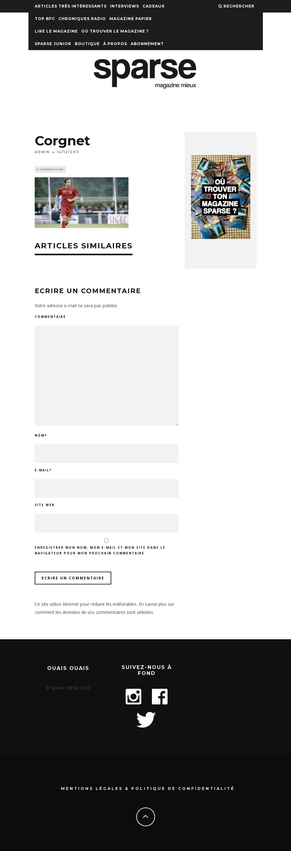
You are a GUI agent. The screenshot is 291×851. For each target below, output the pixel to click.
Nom (41, 436)
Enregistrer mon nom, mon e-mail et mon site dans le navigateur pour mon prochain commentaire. (100, 551)
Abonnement (147, 43)
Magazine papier (130, 18)
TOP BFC (45, 18)
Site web (45, 506)
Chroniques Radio (82, 18)
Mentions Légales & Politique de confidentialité (148, 788)
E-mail (43, 471)
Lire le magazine (56, 31)
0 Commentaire (50, 169)
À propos (115, 43)
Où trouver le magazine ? (115, 31)
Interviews (124, 6)
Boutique (87, 43)
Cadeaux (154, 6)
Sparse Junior (53, 43)
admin (42, 152)
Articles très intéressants (71, 6)
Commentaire (50, 317)
